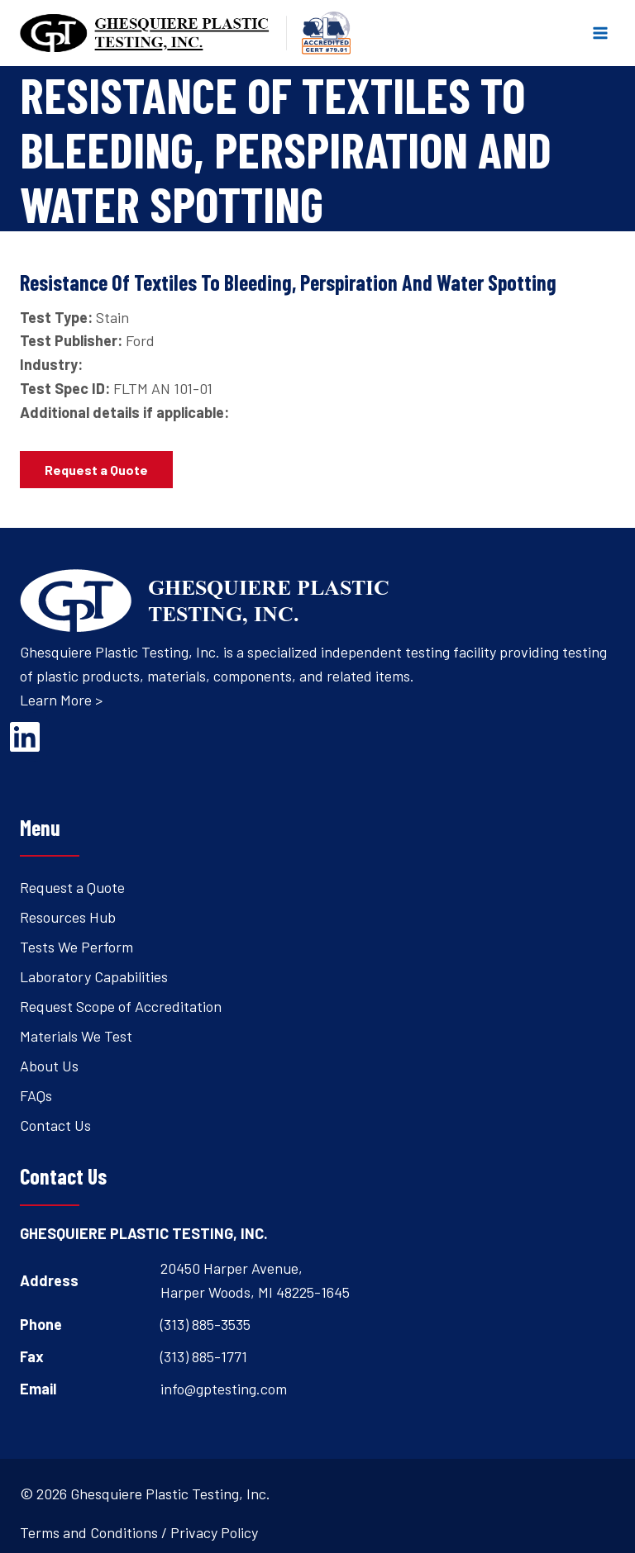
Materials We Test (76, 1036)
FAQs (36, 1095)
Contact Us (55, 1125)
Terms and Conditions (89, 1532)
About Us (49, 1066)
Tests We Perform (76, 947)
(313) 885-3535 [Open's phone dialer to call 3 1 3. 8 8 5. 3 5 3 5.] (205, 1324)
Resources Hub (68, 917)
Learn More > (61, 700)
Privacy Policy (214, 1532)
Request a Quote (72, 887)
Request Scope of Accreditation (121, 1006)
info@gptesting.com (223, 1389)
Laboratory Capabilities (94, 976)
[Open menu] (600, 32)
